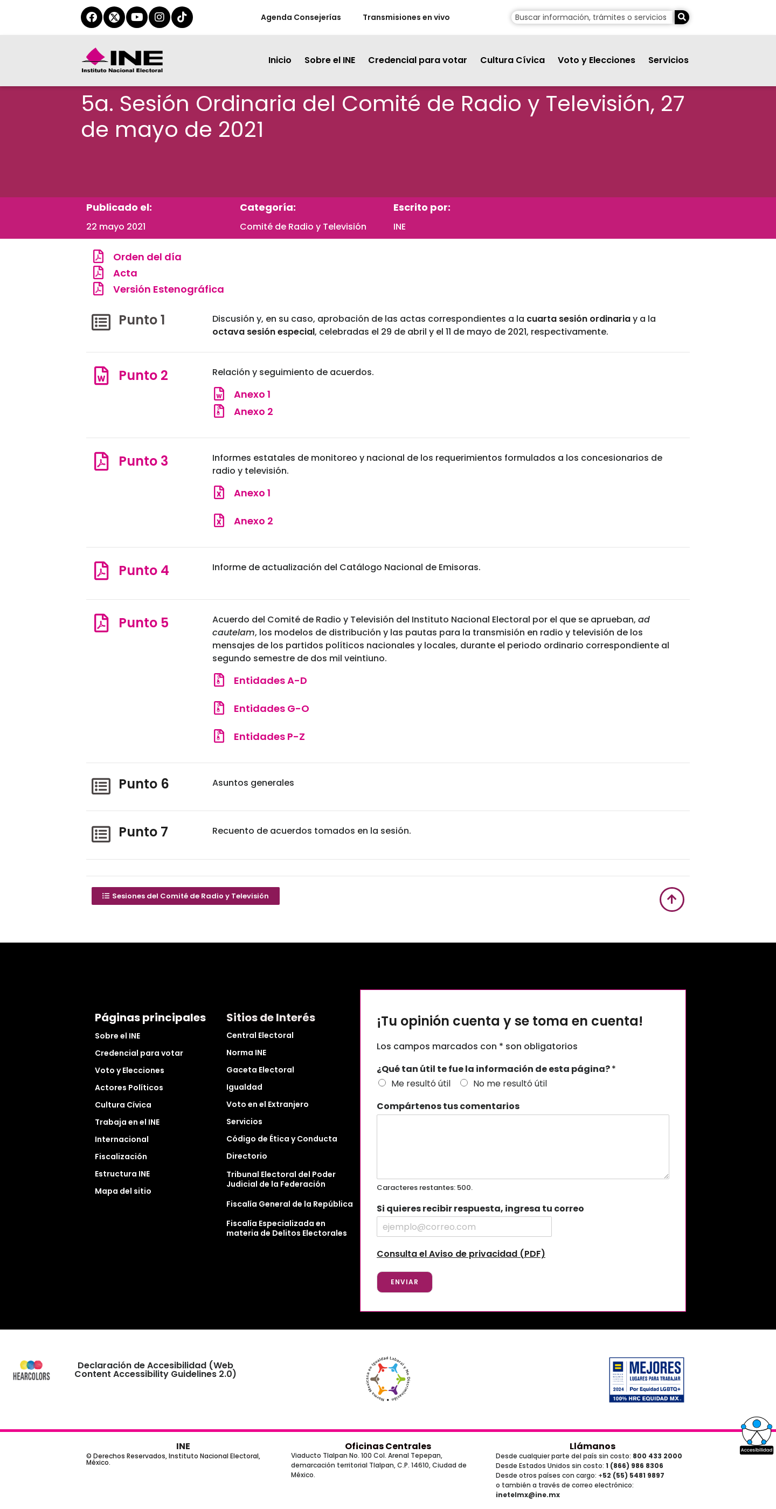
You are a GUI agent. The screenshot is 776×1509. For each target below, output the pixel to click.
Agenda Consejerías (300, 17)
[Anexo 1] (219, 393)
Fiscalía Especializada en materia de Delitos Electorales (286, 1228)
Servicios (668, 60)
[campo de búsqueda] (592, 17)
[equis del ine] (114, 17)
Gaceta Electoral (260, 1069)
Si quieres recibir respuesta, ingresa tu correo (480, 1209)
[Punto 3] (101, 461)
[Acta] (98, 272)
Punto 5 (144, 623)
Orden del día (147, 257)
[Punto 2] (101, 375)
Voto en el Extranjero (267, 1104)
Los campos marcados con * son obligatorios (477, 1046)
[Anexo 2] (219, 411)
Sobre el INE (329, 60)
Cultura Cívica (512, 60)
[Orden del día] (98, 256)
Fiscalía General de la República (289, 1204)
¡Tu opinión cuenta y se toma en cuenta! (510, 1021)
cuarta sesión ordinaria (577, 319)
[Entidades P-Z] (219, 736)
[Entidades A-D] (219, 680)
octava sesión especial (263, 332)
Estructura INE (122, 1173)
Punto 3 (143, 461)
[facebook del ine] (91, 17)
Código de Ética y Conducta (281, 1138)
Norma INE (246, 1052)
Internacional (122, 1139)
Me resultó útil (421, 1083)
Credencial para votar (417, 60)
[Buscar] (682, 17)
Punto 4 (144, 570)
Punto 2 (143, 375)
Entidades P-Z (269, 736)
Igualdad (244, 1087)
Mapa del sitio (123, 1191)
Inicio (280, 60)
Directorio (246, 1156)
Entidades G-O (271, 708)
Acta (125, 273)
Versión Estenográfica (168, 289)
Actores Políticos (129, 1087)
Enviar (405, 1281)
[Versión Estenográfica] (98, 288)
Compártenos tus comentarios (448, 1106)
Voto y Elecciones (596, 60)
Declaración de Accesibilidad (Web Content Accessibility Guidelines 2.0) (155, 1369)
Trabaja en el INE (127, 1122)
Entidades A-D (270, 680)
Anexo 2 (253, 411)
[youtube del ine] (137, 17)
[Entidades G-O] (219, 708)
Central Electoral (260, 1035)
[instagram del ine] (159, 17)
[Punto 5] (101, 622)
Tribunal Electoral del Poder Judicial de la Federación (281, 1179)
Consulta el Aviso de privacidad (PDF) (461, 1254)
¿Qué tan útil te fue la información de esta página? (496, 1069)
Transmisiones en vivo (405, 17)
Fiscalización (121, 1156)
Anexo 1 (252, 394)
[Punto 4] (101, 570)
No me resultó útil (510, 1083)
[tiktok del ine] (182, 17)
